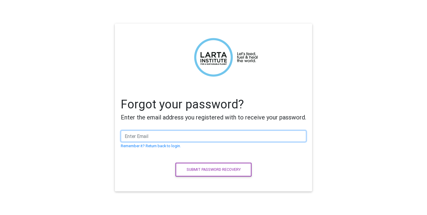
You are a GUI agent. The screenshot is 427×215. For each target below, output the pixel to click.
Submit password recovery (214, 169)
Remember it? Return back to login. (151, 145)
